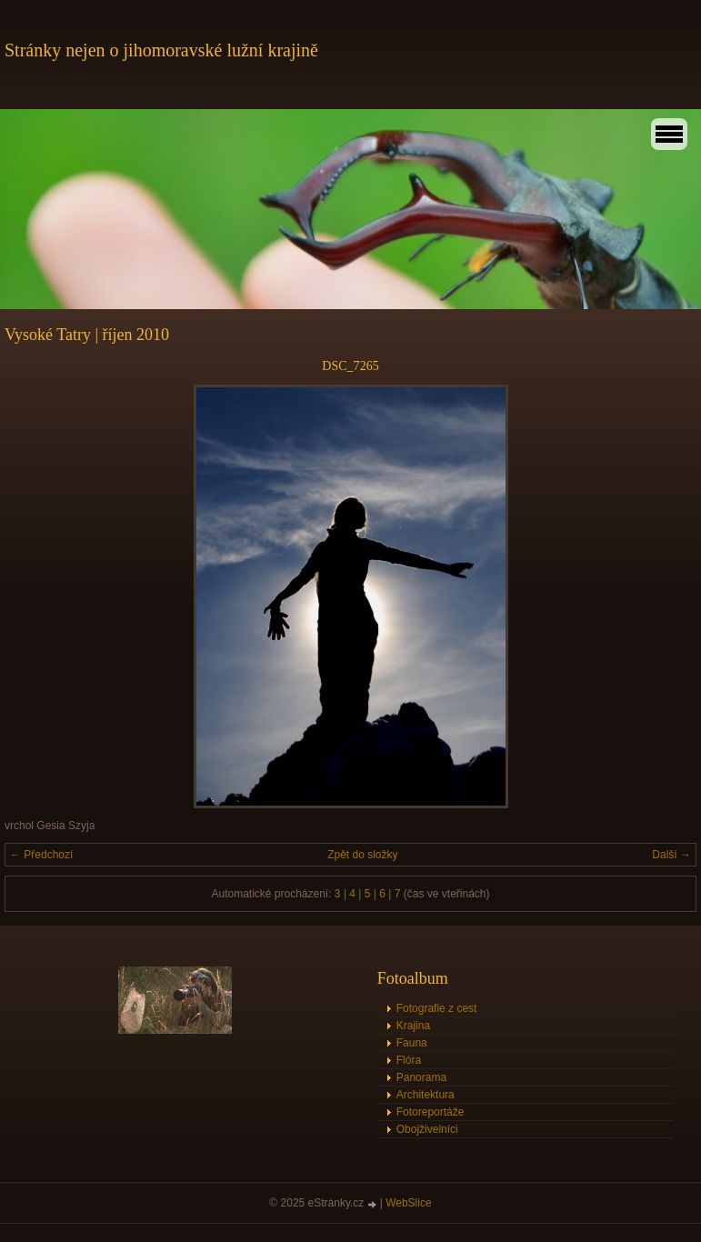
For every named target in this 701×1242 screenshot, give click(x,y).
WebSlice (408, 1203)
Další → (671, 854)
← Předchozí (41, 854)
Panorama (421, 1077)
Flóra (408, 1060)
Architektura (425, 1094)
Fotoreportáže (430, 1112)
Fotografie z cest (436, 1008)
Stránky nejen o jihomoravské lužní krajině (161, 50)
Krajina (413, 1025)
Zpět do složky (362, 854)
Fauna (411, 1043)
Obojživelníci (427, 1129)
